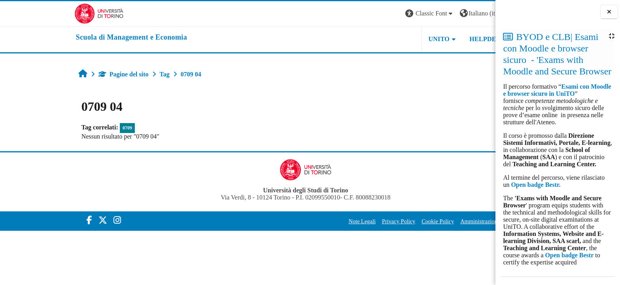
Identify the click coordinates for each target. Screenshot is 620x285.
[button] (372, 14)
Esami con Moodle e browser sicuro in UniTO (557, 90)
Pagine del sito (66, 74)
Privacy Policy (340, 221)
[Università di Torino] (41, 13)
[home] (73, 37)
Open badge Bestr (569, 255)
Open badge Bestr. (535, 184)
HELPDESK (429, 39)
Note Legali (304, 221)
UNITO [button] (381, 39)
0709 (69, 128)
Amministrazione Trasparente (436, 221)
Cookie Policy (380, 221)
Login (465, 13)
